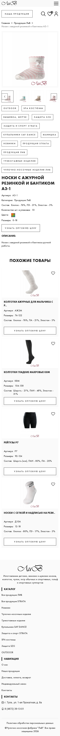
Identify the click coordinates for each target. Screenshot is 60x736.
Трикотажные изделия (13, 620)
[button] (54, 96)
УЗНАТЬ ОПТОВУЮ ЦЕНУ (21, 228)
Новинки (6, 607)
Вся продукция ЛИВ (12, 595)
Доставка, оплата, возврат (16, 677)
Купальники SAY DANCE (14, 626)
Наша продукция (11, 671)
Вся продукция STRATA (14, 601)
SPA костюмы (9, 639)
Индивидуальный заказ (14, 683)
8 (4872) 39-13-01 (13, 708)
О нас (5, 664)
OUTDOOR (7, 652)
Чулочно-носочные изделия (16, 614)
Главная (6, 23)
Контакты (7, 690)
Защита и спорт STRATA (15, 633)
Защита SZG (8, 646)
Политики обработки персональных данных (30, 723)
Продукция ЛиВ (22, 23)
